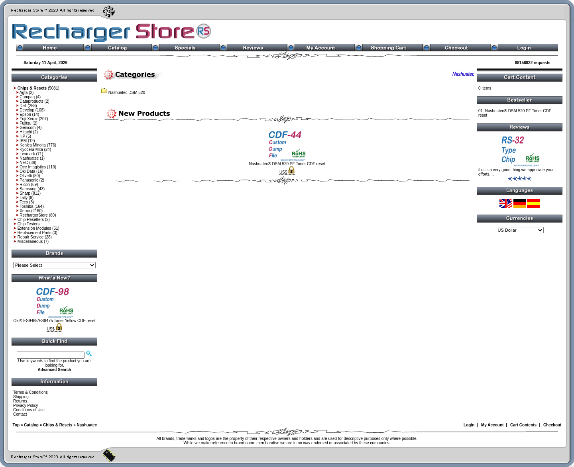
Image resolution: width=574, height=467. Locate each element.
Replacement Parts (34, 233)
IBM (23, 141)
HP (22, 136)
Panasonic (29, 180)
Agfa (24, 92)
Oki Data (27, 171)
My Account (492, 425)
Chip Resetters (31, 219)
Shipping (21, 397)
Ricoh (25, 184)
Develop (27, 110)
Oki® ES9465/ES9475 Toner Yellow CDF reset (54, 320)
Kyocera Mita (31, 149)
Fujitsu (25, 123)
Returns (20, 401)
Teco (24, 202)
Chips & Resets (57, 425)
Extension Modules (34, 228)
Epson (25, 114)
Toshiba (26, 206)
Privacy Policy (25, 405)
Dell (23, 106)
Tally (24, 197)
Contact (20, 414)
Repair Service (31, 237)
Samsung (28, 189)
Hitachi (26, 132)
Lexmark (27, 154)
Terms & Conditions (30, 392)
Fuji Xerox (28, 119)
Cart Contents (523, 425)
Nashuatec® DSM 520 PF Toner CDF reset (287, 164)
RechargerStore (34, 215)
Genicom (27, 127)
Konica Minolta (33, 145)
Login (469, 425)
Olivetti (26, 176)
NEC (24, 162)
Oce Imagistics (33, 167)
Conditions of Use (29, 410)
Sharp (25, 193)
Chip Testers (28, 224)
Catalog (31, 425)
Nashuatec (29, 158)
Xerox (25, 211)
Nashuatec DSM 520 (123, 92)
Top (16, 425)
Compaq (27, 97)
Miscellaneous (30, 241)
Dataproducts (31, 101)
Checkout (552, 425)
